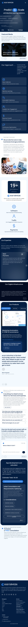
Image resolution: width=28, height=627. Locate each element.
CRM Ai (3, 606)
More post (24, 456)
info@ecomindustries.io (7, 621)
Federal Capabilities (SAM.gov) (7, 603)
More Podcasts (23, 58)
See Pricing (7, 347)
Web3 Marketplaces (19, 600)
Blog (2, 609)
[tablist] (14, 308)
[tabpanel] (14, 331)
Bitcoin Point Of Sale (19, 607)
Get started (6, 155)
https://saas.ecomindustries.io (7, 339)
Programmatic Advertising (20, 611)
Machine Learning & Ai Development (19, 604)
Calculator (3, 602)
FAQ (2, 607)
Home (3, 600)
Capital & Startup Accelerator (20, 612)
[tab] (6, 308)
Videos (3, 610)
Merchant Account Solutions (20, 602)
